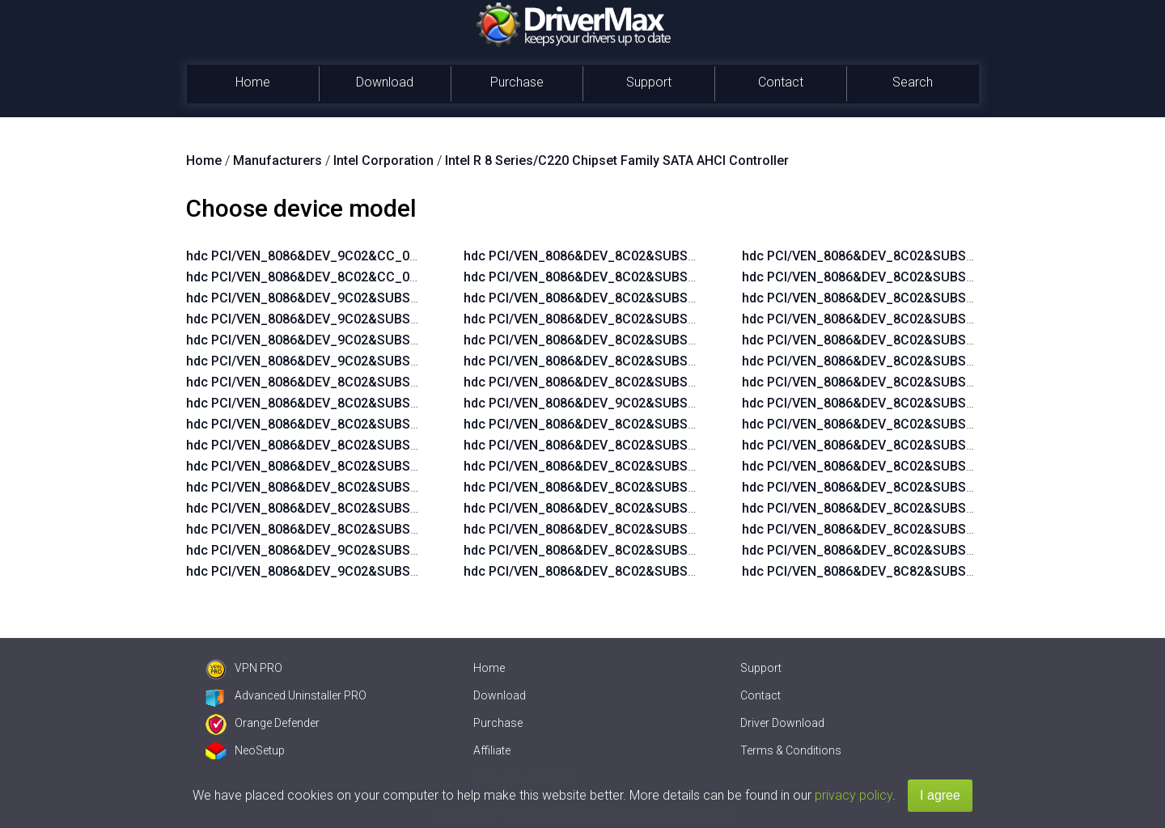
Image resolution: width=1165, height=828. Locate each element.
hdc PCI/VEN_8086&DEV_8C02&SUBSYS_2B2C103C (618, 340)
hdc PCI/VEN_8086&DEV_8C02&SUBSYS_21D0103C (896, 382)
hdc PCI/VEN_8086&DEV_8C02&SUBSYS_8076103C (895, 508)
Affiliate (491, 750)
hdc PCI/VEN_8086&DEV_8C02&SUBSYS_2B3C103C (618, 361)
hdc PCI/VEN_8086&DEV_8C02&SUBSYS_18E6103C (617, 508)
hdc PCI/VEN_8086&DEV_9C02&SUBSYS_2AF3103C (618, 403)
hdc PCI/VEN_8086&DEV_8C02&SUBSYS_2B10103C (340, 487)
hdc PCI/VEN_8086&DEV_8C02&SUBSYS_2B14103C (340, 466)
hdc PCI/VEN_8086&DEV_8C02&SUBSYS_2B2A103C (896, 445)
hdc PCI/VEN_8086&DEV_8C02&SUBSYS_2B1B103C (618, 256)
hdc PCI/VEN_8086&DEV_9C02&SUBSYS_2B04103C (340, 571)
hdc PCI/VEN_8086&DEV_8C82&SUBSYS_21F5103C (895, 571)
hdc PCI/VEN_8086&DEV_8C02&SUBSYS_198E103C (895, 298)
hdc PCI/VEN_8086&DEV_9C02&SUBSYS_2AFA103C (340, 550)
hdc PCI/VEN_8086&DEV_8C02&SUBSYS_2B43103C (618, 382)
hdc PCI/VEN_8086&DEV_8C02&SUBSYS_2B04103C (340, 445)
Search (912, 82)
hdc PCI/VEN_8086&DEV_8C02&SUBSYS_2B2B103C (618, 319)
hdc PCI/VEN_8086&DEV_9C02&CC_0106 (308, 256)
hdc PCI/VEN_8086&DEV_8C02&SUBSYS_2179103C (895, 361)
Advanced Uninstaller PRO (285, 695)
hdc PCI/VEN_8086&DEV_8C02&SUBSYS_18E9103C (617, 571)
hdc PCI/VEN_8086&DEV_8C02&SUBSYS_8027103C (895, 487)
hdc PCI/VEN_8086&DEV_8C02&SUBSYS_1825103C (617, 445)
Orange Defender (262, 723)
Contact (780, 82)
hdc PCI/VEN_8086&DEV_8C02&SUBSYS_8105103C (895, 529)
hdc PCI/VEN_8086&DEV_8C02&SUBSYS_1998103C (895, 319)
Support (648, 82)
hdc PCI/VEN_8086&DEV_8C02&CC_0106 (308, 277)
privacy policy (853, 795)
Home (252, 82)
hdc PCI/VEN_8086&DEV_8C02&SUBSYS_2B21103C (618, 298)
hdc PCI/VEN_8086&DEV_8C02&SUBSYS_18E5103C (617, 487)
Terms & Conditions (790, 750)
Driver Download (782, 723)
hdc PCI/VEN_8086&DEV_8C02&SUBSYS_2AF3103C (340, 382)
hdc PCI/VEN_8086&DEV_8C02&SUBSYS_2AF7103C (340, 403)
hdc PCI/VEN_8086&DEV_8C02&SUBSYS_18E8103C (617, 550)
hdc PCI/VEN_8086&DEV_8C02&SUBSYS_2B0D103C (341, 529)
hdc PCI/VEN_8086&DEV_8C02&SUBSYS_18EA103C (896, 256)
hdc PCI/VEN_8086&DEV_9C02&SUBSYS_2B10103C (340, 319)
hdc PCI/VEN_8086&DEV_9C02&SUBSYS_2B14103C (340, 298)
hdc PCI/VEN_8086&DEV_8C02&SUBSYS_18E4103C (617, 466)
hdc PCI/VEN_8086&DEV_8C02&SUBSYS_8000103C (895, 550)
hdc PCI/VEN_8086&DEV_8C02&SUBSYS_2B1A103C (896, 424)
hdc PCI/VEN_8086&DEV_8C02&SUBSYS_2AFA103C (340, 424)
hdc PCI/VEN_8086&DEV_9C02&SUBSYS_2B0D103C (341, 361)
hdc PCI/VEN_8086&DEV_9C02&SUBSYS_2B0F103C (340, 340)
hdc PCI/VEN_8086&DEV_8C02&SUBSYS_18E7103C (617, 529)
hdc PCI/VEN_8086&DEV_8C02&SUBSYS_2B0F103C (340, 508)
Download (384, 82)
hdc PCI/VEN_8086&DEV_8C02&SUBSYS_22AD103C (897, 403)
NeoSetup (245, 750)
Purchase (517, 82)
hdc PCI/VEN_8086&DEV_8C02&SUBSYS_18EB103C (896, 277)
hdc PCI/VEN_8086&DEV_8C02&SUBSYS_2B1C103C (618, 277)
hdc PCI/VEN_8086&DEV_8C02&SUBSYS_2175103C (895, 340)
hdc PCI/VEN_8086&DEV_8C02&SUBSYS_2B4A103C (896, 466)
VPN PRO (243, 668)
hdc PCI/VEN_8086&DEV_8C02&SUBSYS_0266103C (617, 424)
